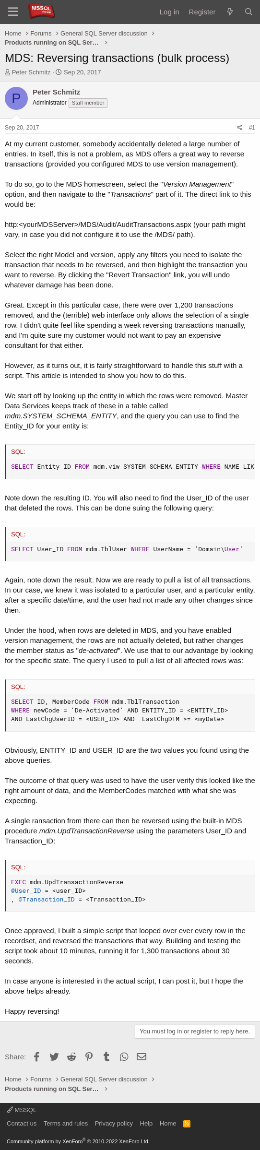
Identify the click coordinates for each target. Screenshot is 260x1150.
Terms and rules (66, 1123)
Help (146, 1123)
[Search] (248, 12)
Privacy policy (114, 1123)
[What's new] (229, 12)
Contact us (21, 1123)
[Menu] (13, 12)
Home (168, 1123)
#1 (252, 127)
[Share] (240, 127)
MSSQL (21, 1110)
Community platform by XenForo (78, 1141)
